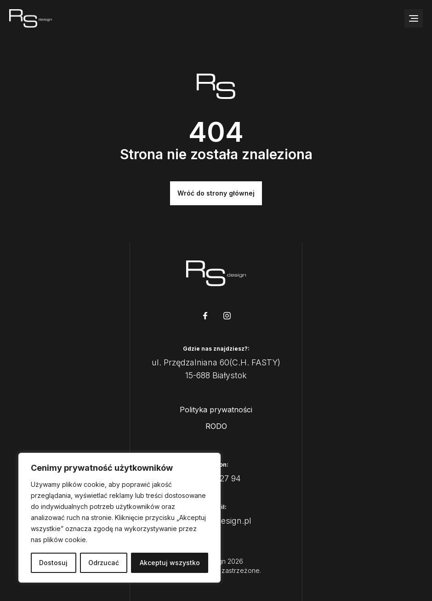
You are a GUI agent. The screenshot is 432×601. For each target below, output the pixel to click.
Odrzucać (103, 562)
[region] (119, 518)
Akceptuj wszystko (170, 562)
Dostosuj (53, 562)
